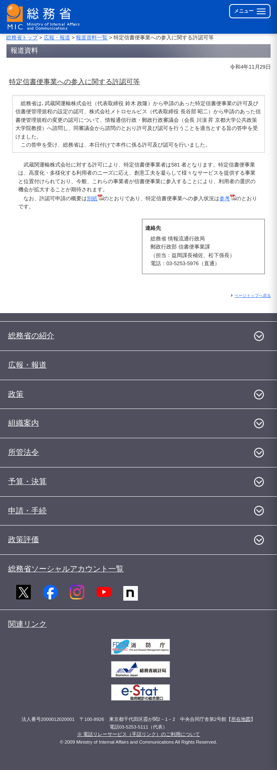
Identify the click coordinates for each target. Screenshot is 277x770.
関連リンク (27, 624)
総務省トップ (22, 38)
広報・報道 (57, 38)
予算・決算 (27, 481)
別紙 (95, 198)
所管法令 (23, 452)
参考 (227, 198)
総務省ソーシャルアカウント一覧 (66, 569)
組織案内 (23, 423)
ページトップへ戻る (252, 295)
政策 (16, 394)
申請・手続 (27, 510)
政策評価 (23, 539)
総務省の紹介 (31, 335)
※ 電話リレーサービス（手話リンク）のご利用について (138, 734)
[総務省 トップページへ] (45, 17)
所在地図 (241, 719)
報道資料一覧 (91, 38)
